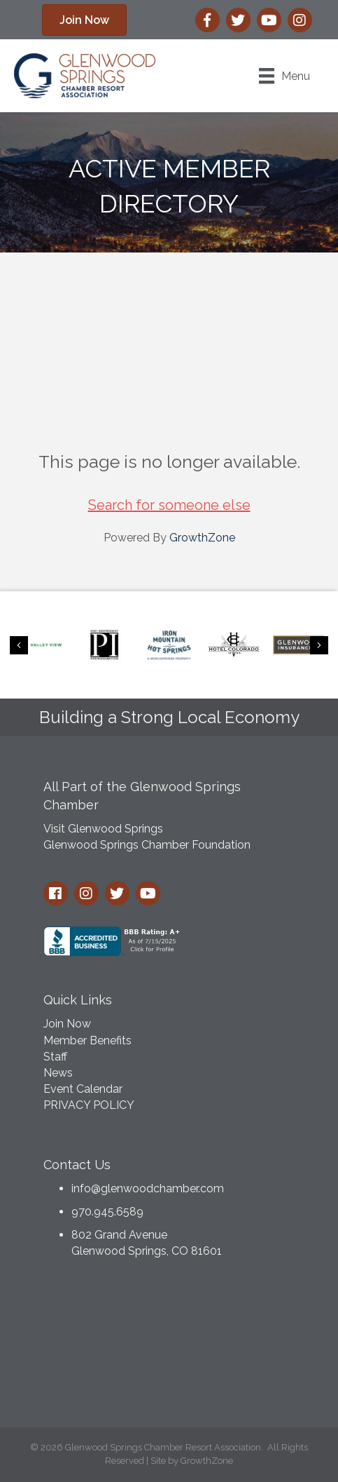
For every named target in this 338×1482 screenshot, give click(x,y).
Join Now (67, 1023)
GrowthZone (202, 537)
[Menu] (284, 75)
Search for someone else (169, 505)
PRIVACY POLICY (88, 1105)
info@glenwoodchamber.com (147, 1188)
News (58, 1072)
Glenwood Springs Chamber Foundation (147, 844)
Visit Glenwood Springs (103, 828)
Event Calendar (82, 1089)
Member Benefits (87, 1040)
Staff (55, 1056)
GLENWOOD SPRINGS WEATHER (169, 1346)
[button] (84, 20)
